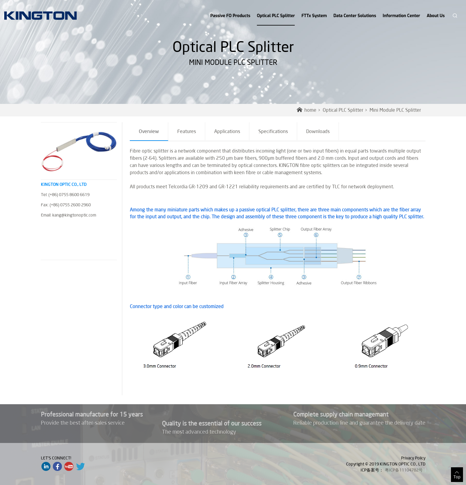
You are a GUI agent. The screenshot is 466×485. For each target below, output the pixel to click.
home (306, 110)
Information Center (401, 16)
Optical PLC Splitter (276, 19)
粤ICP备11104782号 (404, 470)
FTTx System (314, 16)
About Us (436, 16)
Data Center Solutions (355, 16)
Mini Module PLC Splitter (395, 110)
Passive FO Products (230, 16)
